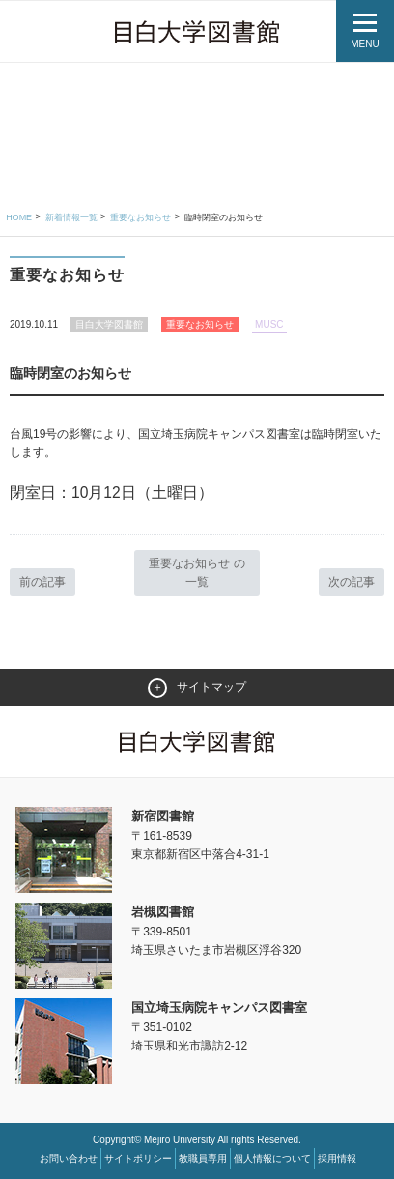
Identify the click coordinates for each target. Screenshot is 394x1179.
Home (19, 217)
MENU (365, 44)
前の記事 (42, 582)
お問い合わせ (69, 1158)
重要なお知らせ (140, 217)
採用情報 (337, 1158)
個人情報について (272, 1158)
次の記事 (351, 582)
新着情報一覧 (71, 217)
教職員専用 (203, 1158)
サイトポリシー (138, 1158)
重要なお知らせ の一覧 (196, 573)
